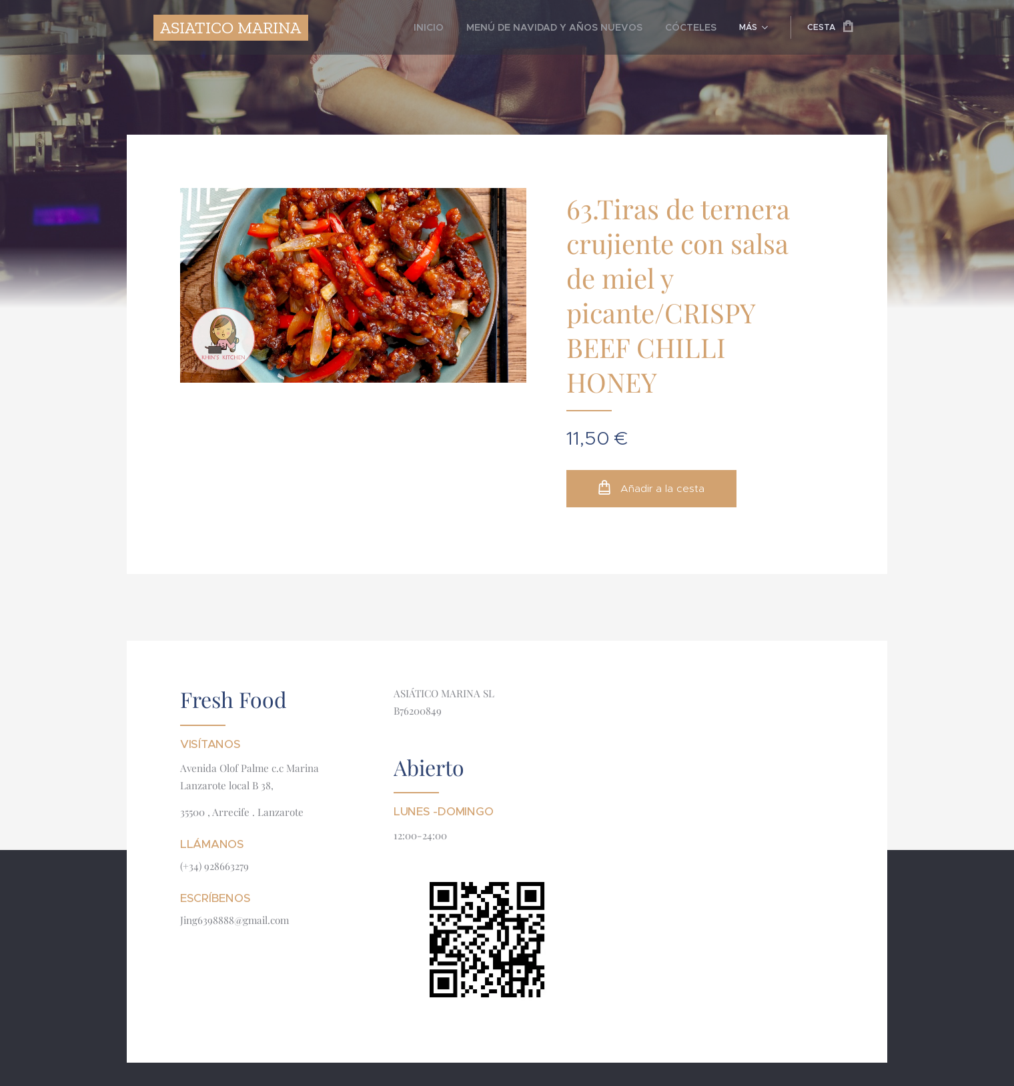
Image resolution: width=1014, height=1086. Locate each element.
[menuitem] (462, 27)
